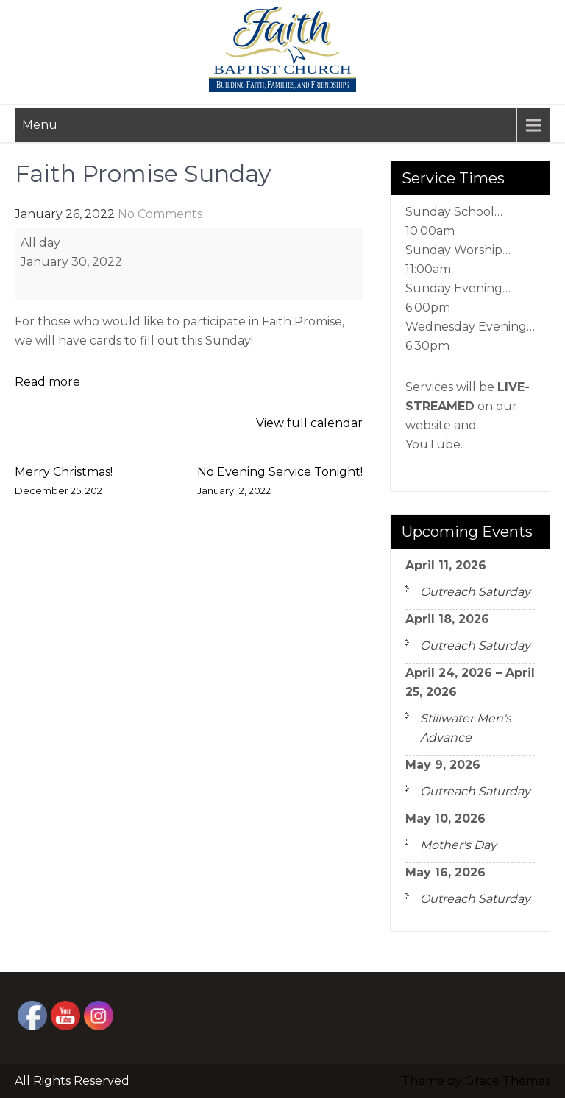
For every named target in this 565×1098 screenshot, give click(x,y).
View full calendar (309, 423)
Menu (39, 125)
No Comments (160, 214)
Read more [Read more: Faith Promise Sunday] (47, 382)
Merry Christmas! (64, 483)
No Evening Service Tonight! (280, 483)
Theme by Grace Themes (476, 1081)
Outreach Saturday (475, 592)
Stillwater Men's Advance (465, 728)
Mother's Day (458, 845)
